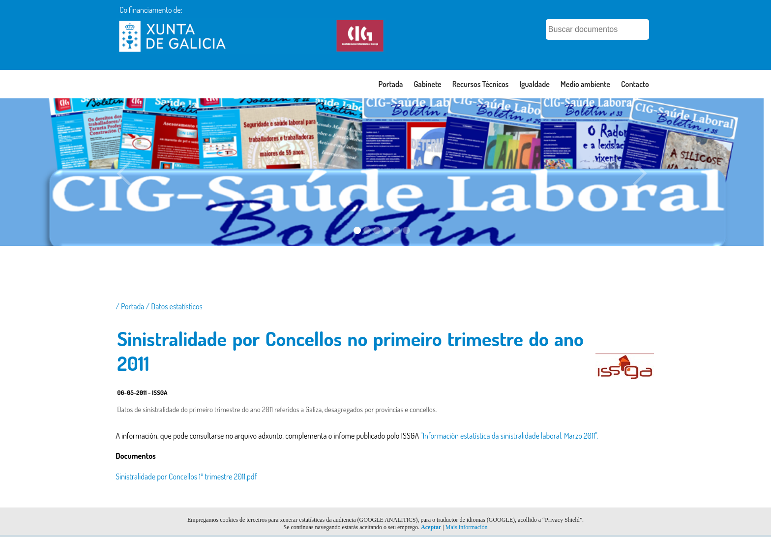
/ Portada (131, 306)
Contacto (635, 84)
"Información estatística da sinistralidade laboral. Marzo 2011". (509, 436)
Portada (391, 84)
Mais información (466, 527)
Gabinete (427, 84)
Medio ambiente (585, 84)
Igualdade (534, 84)
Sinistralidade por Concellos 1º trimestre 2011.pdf (186, 476)
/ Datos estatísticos (174, 306)
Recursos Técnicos (480, 84)
